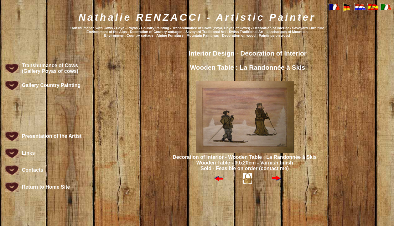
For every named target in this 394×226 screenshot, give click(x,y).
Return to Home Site (46, 187)
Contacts (32, 170)
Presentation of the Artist (52, 136)
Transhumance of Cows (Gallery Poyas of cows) (50, 68)
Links (28, 153)
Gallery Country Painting (51, 85)
